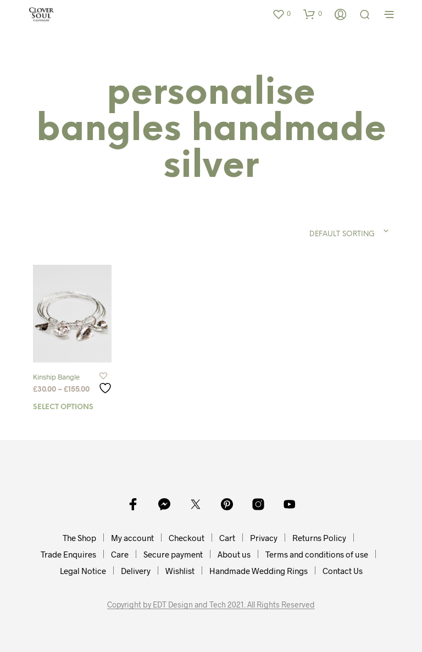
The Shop (79, 538)
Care (120, 554)
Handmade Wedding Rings (258, 571)
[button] (281, 13)
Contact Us (343, 571)
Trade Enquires (68, 554)
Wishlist (180, 571)
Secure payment (173, 554)
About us (234, 554)
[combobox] (322, 231)
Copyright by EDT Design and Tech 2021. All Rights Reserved (211, 604)
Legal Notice (83, 571)
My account (132, 538)
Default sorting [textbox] (342, 234)
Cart (227, 538)
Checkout (186, 538)
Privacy (263, 538)
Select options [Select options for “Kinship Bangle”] (63, 407)
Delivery (136, 571)
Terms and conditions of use (316, 554)
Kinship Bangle (56, 376)
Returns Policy (319, 538)
